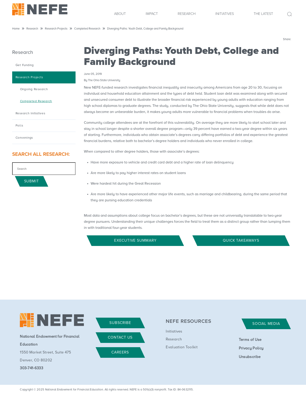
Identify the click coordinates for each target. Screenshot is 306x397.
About (120, 14)
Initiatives (224, 14)
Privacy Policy (251, 348)
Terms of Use (250, 340)
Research (187, 14)
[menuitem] (120, 15)
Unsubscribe (250, 357)
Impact (152, 14)
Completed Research (87, 28)
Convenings (24, 137)
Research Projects (56, 28)
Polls (19, 125)
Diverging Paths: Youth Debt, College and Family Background (145, 28)
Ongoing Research (34, 89)
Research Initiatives (30, 113)
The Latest (263, 14)
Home (16, 28)
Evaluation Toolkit (182, 347)
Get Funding (25, 65)
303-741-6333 (31, 368)
